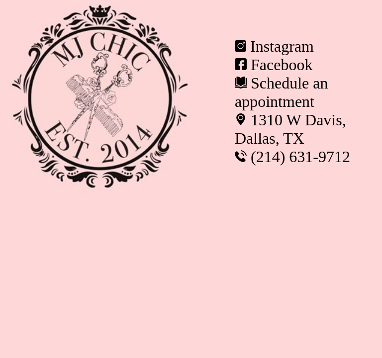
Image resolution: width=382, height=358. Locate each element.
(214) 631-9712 (300, 157)
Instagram (282, 46)
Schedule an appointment (281, 92)
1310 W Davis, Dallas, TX (290, 129)
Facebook (281, 65)
